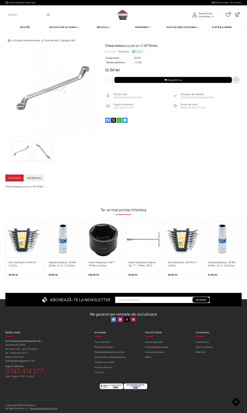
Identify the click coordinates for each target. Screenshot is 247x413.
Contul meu (202, 341)
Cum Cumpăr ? (103, 341)
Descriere (14, 178)
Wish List (200, 352)
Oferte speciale (153, 341)
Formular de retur (154, 352)
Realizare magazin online (43, 408)
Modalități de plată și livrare (110, 352)
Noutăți (25, 27)
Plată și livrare (220, 2)
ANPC (148, 357)
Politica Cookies (104, 347)
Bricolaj (104, 27)
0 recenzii (123, 51)
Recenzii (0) (34, 178)
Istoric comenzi (204, 347)
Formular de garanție (156, 347)
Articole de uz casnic (64, 27)
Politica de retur (103, 367)
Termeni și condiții (105, 362)
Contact (236, 2)
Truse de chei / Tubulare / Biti (59, 40)
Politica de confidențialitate (110, 357)
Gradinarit (143, 27)
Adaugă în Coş (173, 80)
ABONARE (201, 299)
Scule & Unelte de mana (182, 27)
